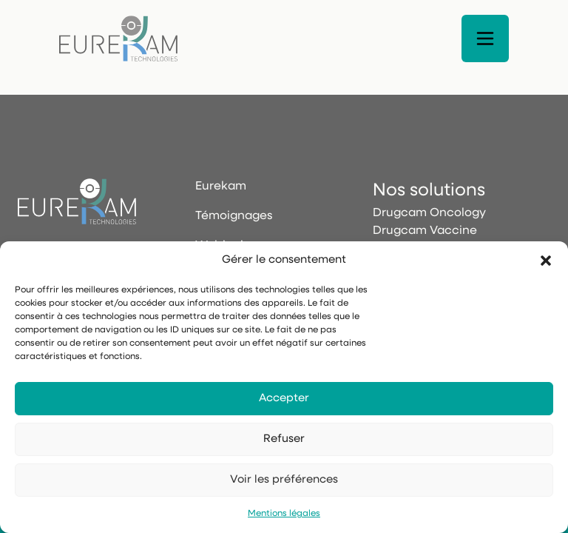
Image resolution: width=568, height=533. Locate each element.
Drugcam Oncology (429, 213)
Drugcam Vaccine (425, 231)
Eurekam (220, 186)
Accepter (284, 398)
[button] (545, 260)
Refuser (284, 439)
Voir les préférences (284, 480)
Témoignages (233, 216)
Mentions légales (284, 513)
